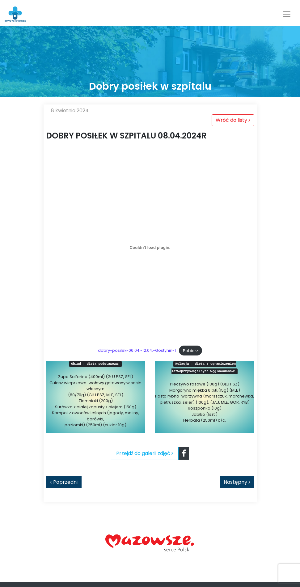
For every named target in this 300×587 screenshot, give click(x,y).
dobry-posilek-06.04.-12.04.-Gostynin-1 (137, 350)
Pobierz (190, 350)
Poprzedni (64, 482)
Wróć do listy (233, 120)
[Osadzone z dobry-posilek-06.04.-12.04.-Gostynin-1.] (150, 247)
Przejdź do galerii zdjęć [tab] (144, 453)
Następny (237, 482)
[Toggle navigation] (286, 14)
